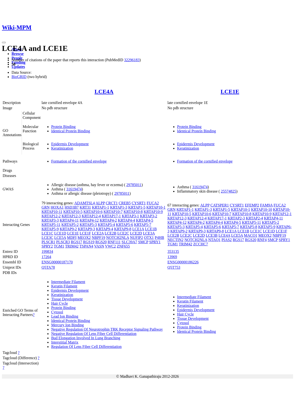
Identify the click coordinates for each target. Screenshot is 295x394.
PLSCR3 (63, 242)
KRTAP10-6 (93, 212)
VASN (99, 246)
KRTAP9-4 (104, 229)
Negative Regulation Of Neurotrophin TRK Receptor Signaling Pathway (107, 329)
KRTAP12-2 (51, 216)
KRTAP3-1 (130, 216)
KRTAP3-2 (148, 216)
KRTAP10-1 (156, 207)
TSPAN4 (86, 246)
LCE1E (230, 91)
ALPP (100, 203)
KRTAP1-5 (137, 207)
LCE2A (98, 233)
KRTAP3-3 (50, 220)
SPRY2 (47, 246)
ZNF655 (123, 246)
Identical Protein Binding (70, 131)
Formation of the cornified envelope (79, 161)
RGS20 (101, 242)
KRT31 (85, 207)
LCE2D (136, 233)
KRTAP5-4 (106, 225)
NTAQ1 (214, 240)
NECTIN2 (175, 240)
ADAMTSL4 (84, 203)
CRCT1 (112, 203)
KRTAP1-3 (118, 207)
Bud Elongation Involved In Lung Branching (85, 338)
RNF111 (114, 242)
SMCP (143, 242)
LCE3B (212, 235)
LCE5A (60, 238)
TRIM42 (72, 246)
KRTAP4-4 (126, 220)
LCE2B (111, 233)
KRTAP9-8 (122, 229)
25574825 (228, 191)
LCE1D (60, 233)
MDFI (72, 238)
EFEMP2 (252, 205)
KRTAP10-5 (73, 212)
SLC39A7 (129, 242)
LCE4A (104, 91)
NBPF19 (98, 238)
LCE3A (149, 233)
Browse (18, 54)
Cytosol (57, 312)
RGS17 (76, 242)
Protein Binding (63, 127)
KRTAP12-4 (91, 216)
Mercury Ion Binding (67, 325)
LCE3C (47, 238)
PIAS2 (226, 240)
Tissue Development (67, 299)
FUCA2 (153, 203)
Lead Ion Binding (64, 316)
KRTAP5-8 (248, 227)
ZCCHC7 (200, 244)
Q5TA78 (48, 267)
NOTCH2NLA (117, 238)
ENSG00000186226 (183, 262)
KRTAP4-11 (69, 220)
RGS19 (88, 242)
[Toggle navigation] (4, 42)
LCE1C (47, 233)
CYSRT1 (139, 203)
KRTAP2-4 (254, 218)
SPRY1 (154, 242)
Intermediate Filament (68, 282)
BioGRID (19, 77)
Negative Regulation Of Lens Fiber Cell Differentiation (93, 334)
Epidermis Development (70, 144)
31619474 (74, 189)
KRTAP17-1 (111, 216)
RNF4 (262, 240)
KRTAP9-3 (86, 229)
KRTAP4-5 (144, 220)
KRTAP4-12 (89, 220)
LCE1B (151, 229)
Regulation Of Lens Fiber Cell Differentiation (86, 347)
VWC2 (110, 246)
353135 (173, 251)
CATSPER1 (219, 205)
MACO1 (250, 235)
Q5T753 (173, 267)
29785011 (133, 185)
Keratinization (62, 148)
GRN (46, 207)
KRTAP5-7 (142, 225)
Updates (18, 67)
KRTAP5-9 (50, 229)
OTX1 (149, 238)
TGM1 (59, 246)
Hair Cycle (59, 303)
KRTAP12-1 (282, 214)
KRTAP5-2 (70, 225)
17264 (46, 257)
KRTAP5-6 (124, 225)
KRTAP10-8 (133, 212)
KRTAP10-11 (52, 212)
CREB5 (125, 203)
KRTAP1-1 (100, 207)
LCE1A (138, 229)
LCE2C (123, 233)
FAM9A (266, 205)
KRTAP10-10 (261, 209)
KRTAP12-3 (71, 216)
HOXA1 (57, 207)
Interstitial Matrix (64, 342)
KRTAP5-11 (51, 225)
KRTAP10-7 (113, 212)
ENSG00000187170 (57, 262)
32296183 (132, 60)
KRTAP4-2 (108, 220)
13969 (172, 257)
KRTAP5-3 (88, 225)
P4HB (159, 238)
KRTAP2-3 (236, 218)
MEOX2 (84, 238)
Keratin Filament (64, 286)
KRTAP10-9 (153, 212)
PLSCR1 (48, 242)
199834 (47, 251)
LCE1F (85, 233)
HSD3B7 (72, 207)
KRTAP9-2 (68, 229)
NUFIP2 (136, 238)
